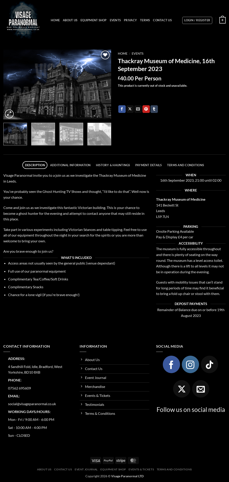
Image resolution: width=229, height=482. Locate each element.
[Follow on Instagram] (190, 364)
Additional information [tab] (70, 165)
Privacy (130, 20)
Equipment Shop (94, 20)
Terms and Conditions (174, 469)
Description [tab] (35, 165)
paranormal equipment (48, 271)
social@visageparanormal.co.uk (32, 404)
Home (55, 20)
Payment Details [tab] (148, 165)
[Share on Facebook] (122, 109)
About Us (70, 20)
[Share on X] (130, 109)
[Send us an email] (201, 389)
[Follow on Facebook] (171, 364)
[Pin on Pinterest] (146, 109)
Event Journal (86, 469)
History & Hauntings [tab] (113, 165)
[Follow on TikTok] (209, 364)
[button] (197, 20)
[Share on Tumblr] (154, 109)
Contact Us (162, 20)
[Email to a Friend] (138, 109)
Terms (145, 20)
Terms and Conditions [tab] (185, 165)
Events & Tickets (141, 469)
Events (115, 20)
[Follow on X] (182, 389)
